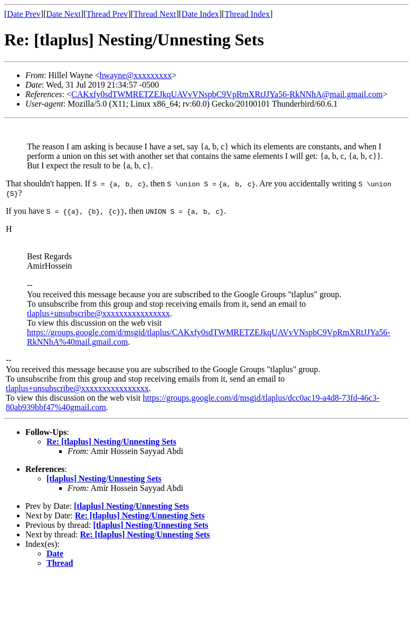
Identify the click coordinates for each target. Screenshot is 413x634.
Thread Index (247, 14)
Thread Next (155, 14)
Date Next (63, 14)
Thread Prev (107, 14)
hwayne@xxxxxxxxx (136, 75)
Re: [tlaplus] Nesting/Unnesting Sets (111, 441)
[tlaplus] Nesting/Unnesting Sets (104, 478)
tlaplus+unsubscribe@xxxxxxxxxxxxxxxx (98, 313)
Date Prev (24, 14)
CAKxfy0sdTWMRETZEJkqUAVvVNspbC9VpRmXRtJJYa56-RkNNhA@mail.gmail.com (227, 94)
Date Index (200, 14)
